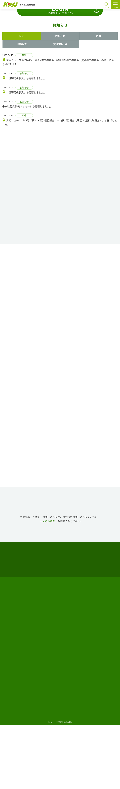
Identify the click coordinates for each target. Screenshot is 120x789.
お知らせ (60, 99)
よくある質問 (47, 585)
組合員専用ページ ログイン (60, 73)
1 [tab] (56, 63)
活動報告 (22, 107)
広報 (98, 99)
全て (21, 99)
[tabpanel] (60, 41)
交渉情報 (60, 107)
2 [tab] (60, 63)
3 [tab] (64, 63)
